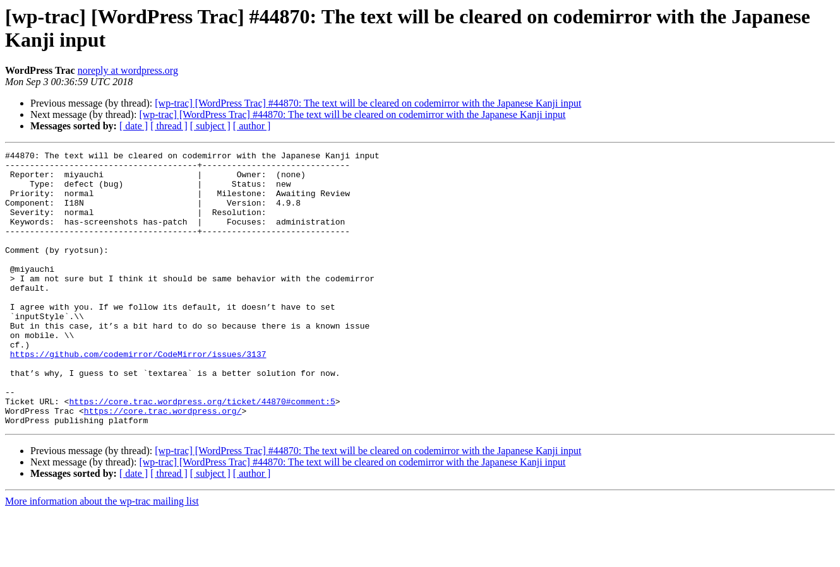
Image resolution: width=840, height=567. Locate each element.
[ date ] (133, 125)
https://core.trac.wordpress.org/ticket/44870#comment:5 (202, 452)
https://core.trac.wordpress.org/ (163, 463)
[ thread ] (169, 125)
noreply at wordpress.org (128, 70)
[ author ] (252, 125)
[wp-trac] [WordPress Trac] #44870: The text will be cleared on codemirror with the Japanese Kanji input (368, 103)
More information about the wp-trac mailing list (102, 556)
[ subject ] (210, 125)
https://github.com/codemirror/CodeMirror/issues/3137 (138, 395)
